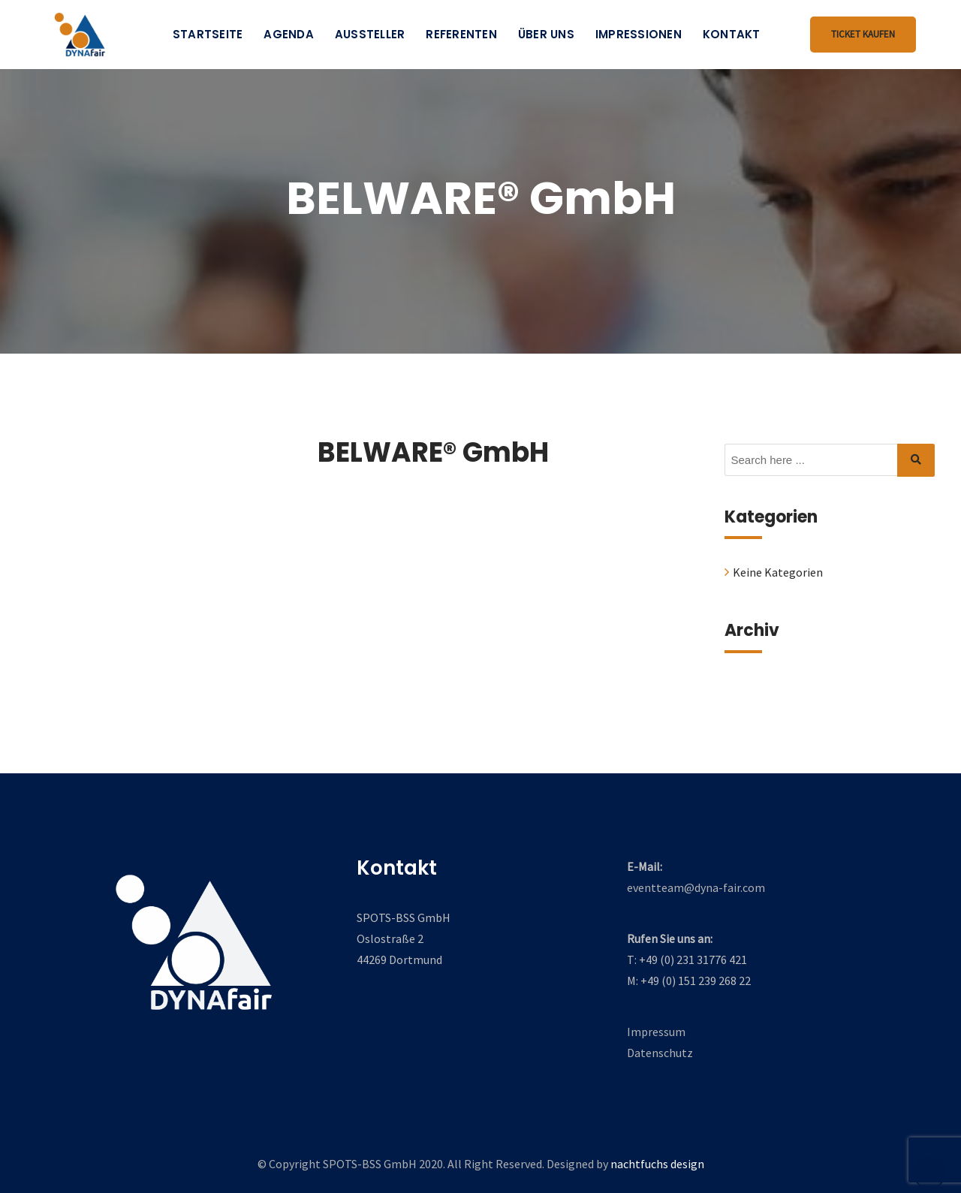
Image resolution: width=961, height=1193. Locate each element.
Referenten (461, 34)
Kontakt (732, 34)
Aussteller (370, 34)
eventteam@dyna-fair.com (696, 887)
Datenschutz (660, 1052)
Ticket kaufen (863, 34)
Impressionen (638, 34)
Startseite (208, 34)
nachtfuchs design (657, 1163)
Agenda (289, 34)
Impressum (656, 1031)
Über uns (546, 34)
